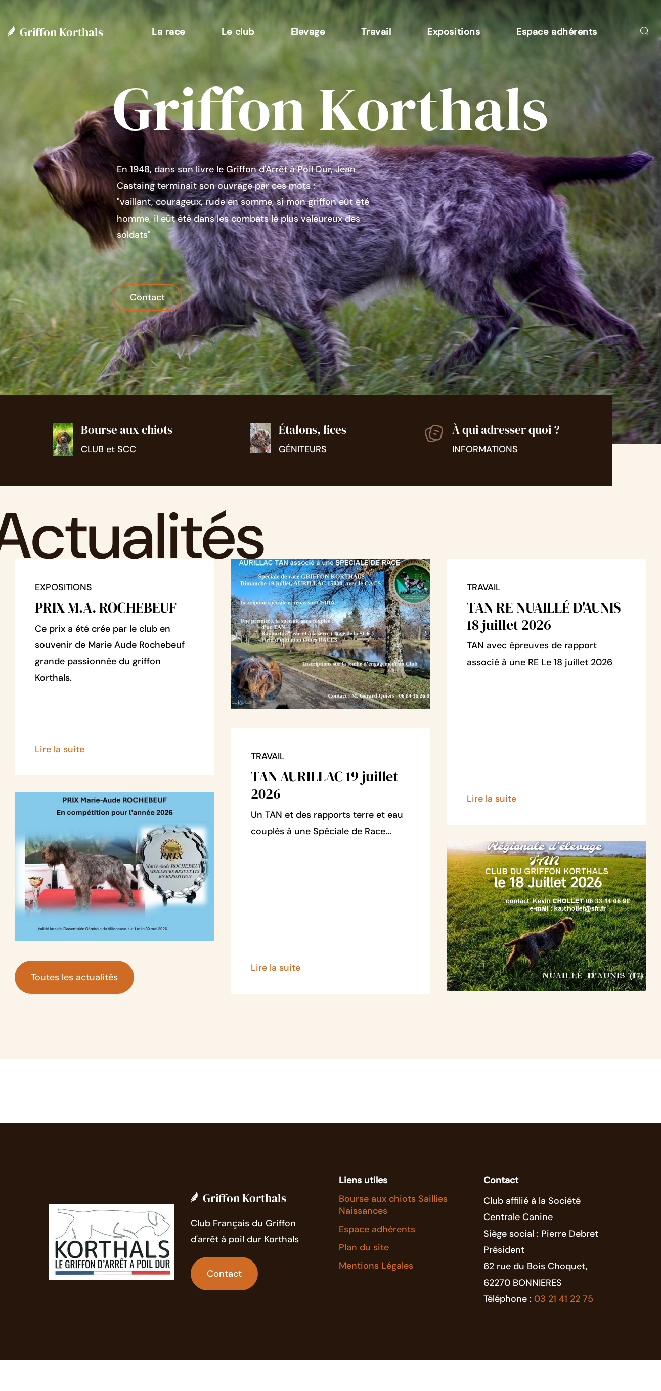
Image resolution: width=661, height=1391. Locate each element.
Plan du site (364, 1247)
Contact (147, 297)
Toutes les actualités (74, 977)
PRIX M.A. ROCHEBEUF (106, 607)
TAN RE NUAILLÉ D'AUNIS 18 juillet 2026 (544, 616)
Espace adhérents (377, 1229)
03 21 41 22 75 (563, 1299)
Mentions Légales (376, 1265)
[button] (168, 32)
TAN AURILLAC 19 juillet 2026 (324, 785)
